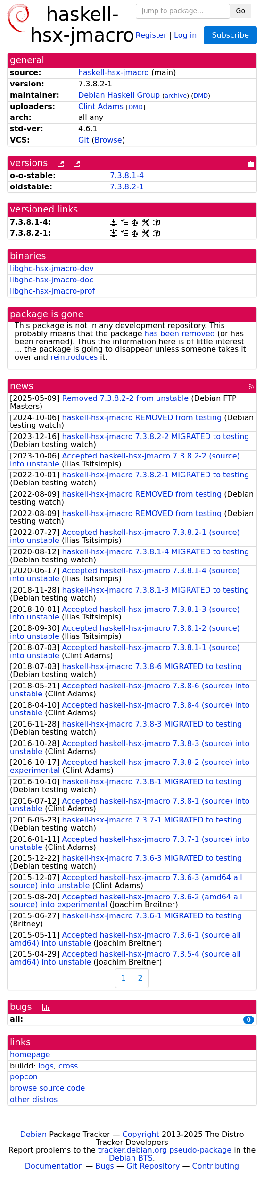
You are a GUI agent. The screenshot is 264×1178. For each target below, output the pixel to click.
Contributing (215, 1165)
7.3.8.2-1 (127, 186)
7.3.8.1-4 (127, 175)
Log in (185, 34)
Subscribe (230, 35)
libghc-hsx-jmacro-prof (52, 291)
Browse (108, 140)
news (21, 386)
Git (83, 140)
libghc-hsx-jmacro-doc (51, 279)
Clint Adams (101, 106)
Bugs (104, 1165)
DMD (200, 95)
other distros (34, 1099)
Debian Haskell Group (119, 95)
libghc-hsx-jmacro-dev (52, 268)
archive (176, 95)
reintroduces (74, 357)
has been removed (180, 333)
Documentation (54, 1165)
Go (240, 11)
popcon (24, 1076)
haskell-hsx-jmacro (113, 72)
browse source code (47, 1088)
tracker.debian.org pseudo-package (164, 1149)
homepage (30, 1054)
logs (46, 1065)
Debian (33, 1134)
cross (68, 1065)
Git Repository (153, 1165)
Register (151, 34)
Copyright (141, 1134)
